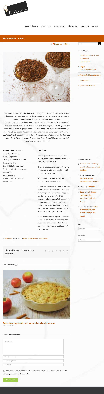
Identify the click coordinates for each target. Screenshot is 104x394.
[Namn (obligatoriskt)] (33, 356)
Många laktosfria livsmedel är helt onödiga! (90, 167)
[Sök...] (88, 43)
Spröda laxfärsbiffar (87, 85)
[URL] (33, 364)
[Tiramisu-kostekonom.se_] (36, 77)
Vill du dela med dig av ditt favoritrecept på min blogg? (88, 197)
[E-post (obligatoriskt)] (33, 360)
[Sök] (99, 43)
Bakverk (25, 238)
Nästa (66, 44)
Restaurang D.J (85, 80)
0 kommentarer (43, 238)
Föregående (57, 44)
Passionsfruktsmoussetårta (90, 75)
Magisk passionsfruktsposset (88, 68)
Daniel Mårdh (8, 238)
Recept (36, 238)
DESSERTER (31, 238)
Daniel (82, 192)
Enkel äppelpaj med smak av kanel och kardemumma (29, 323)
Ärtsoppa (91, 186)
